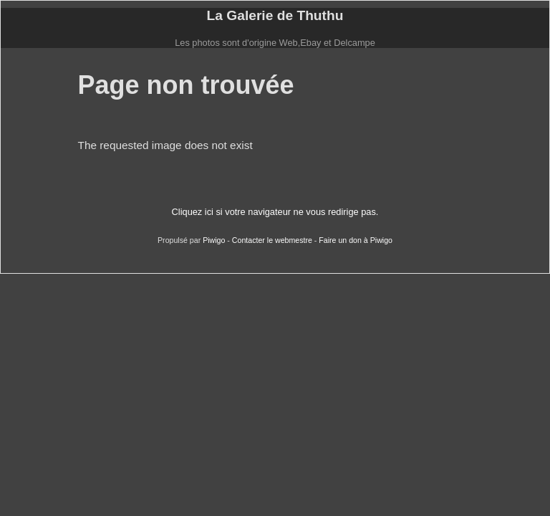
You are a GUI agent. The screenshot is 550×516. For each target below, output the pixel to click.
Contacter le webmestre (272, 240)
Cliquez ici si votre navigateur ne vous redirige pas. (275, 211)
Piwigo (214, 240)
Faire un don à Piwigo (355, 240)
